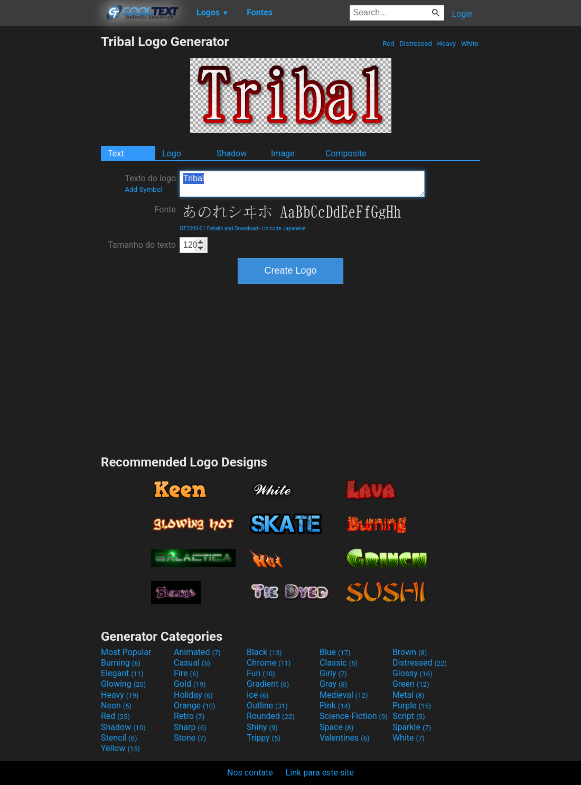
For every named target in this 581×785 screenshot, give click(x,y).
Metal (408, 695)
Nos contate (250, 773)
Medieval (344, 695)
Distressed (416, 44)
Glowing (123, 684)
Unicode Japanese (283, 228)
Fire (186, 673)
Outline (267, 705)
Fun (261, 673)
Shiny (262, 727)
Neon (116, 705)
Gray (333, 684)
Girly (333, 673)
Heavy (446, 44)
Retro (189, 716)
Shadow (232, 153)
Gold (190, 684)
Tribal (302, 184)
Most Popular (126, 652)
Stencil (119, 738)
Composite (346, 153)
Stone (190, 738)
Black (264, 652)
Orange (194, 705)
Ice (257, 695)
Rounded (271, 716)
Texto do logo (150, 183)
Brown (409, 652)
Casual (192, 663)
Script (408, 716)
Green (410, 684)
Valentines (345, 738)
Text (116, 153)
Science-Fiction (354, 716)
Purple (411, 705)
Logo (171, 153)
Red (388, 44)
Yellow (120, 748)
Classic (339, 663)
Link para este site (320, 773)
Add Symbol (143, 189)
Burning (120, 663)
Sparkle (411, 727)
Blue (335, 652)
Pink (335, 705)
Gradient (268, 684)
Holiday (193, 695)
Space (336, 727)
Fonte (165, 209)
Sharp (190, 727)
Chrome (269, 663)
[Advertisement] (50, 192)
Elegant (122, 673)
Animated (197, 652)
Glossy (412, 673)
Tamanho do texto (142, 245)
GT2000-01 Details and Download (219, 228)
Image (283, 153)
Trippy (263, 738)
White (470, 44)
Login (462, 14)
